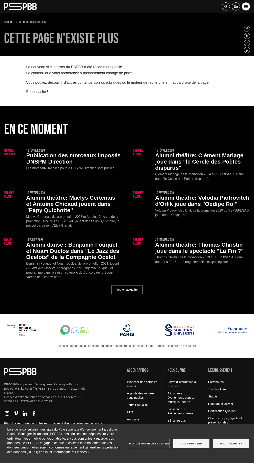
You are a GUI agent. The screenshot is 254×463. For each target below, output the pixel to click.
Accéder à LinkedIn (25, 413)
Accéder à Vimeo (16, 413)
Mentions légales (36, 423)
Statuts (213, 396)
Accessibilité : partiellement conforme (77, 423)
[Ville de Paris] (127, 335)
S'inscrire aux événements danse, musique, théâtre (181, 398)
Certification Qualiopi (222, 411)
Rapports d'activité (220, 403)
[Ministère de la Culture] (21, 335)
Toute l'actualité (127, 289)
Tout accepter (231, 443)
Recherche (226, 6)
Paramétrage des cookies (149, 443)
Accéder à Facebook (34, 413)
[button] (246, 6)
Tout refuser (191, 443)
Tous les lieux (217, 389)
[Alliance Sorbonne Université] (179, 335)
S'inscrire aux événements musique (182, 423)
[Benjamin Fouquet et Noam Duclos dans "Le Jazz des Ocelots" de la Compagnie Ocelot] (62, 258)
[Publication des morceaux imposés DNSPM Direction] (62, 159)
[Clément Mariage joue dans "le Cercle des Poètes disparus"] (191, 165)
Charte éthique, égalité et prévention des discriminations (225, 422)
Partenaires (216, 382)
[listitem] (247, 29)
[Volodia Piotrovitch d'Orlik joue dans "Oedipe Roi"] (191, 204)
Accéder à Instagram (7, 413)
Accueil (8, 21)
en (236, 6)
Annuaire (133, 419)
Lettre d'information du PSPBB (183, 384)
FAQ (130, 412)
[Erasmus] (232, 335)
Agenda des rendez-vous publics (140, 395)
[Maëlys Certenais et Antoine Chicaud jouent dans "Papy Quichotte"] (62, 209)
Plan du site (12, 423)
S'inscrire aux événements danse (180, 411)
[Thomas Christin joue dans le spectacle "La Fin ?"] (191, 251)
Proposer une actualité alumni (142, 384)
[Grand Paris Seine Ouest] (74, 335)
